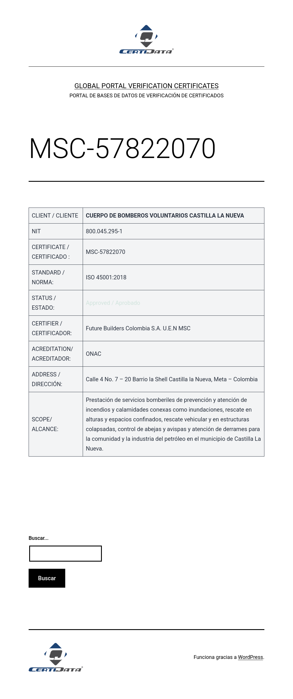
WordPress (250, 657)
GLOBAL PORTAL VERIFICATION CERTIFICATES (146, 86)
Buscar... (39, 538)
